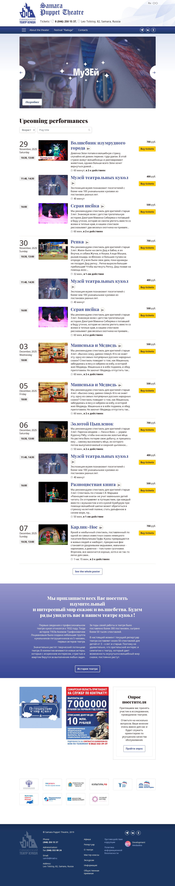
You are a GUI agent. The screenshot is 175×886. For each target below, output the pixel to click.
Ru (149, 3)
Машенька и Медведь (94, 345)
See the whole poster (87, 571)
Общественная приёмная (91, 872)
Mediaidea (137, 845)
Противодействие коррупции (113, 841)
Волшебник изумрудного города (98, 145)
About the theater (39, 30)
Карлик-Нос (84, 527)
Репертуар (89, 844)
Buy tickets (147, 148)
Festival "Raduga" (63, 30)
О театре (88, 849)
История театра (87, 668)
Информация (90, 865)
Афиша (87, 839)
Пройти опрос (134, 748)
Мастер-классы (91, 855)
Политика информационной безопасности (113, 850)
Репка (77, 242)
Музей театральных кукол (99, 177)
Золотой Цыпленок (92, 424)
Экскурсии (89, 860)
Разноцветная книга (93, 484)
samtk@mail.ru (50, 858)
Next (151, 66)
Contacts (83, 30)
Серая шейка (85, 206)
